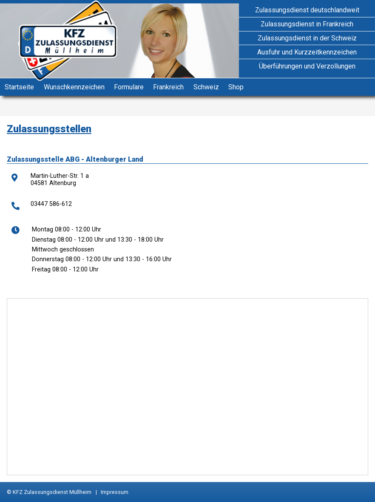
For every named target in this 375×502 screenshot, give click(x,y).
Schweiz (206, 87)
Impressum (114, 492)
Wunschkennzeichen (74, 87)
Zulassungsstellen (49, 129)
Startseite (19, 87)
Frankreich (168, 87)
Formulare (129, 87)
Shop (236, 87)
